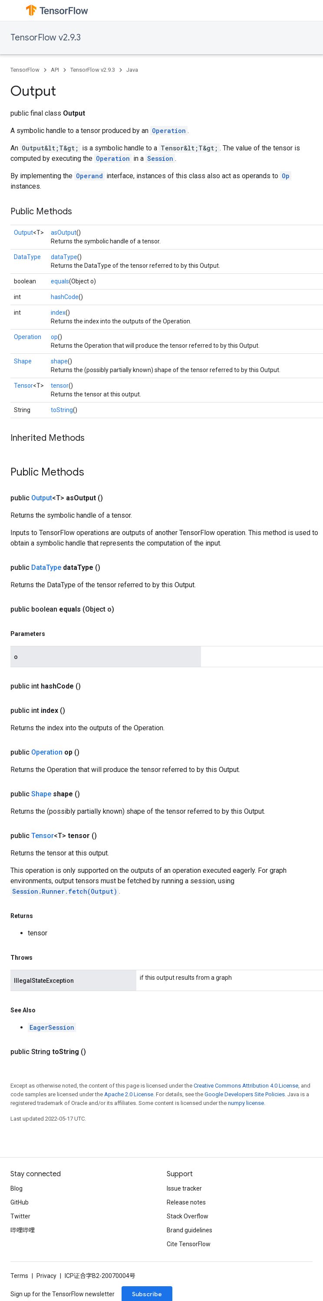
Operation (169, 130)
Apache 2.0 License (128, 1094)
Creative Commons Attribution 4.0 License (246, 1085)
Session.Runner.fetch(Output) (64, 891)
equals (60, 281)
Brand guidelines (189, 1230)
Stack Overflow (187, 1216)
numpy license (246, 1103)
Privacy (46, 1275)
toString (62, 409)
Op (286, 176)
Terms (19, 1275)
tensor (60, 385)
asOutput (63, 232)
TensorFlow (25, 70)
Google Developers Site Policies (244, 1094)
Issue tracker (184, 1188)
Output (23, 232)
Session (160, 158)
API (55, 70)
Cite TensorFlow (189, 1244)
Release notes (186, 1202)
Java (132, 70)
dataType (64, 256)
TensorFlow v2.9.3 (45, 37)
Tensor (23, 385)
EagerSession (52, 1027)
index (58, 312)
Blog (16, 1188)
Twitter (20, 1216)
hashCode (65, 296)
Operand (89, 176)
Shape (23, 361)
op (54, 336)
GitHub (19, 1202)
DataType (27, 256)
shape (59, 361)
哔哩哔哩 (22, 1230)
